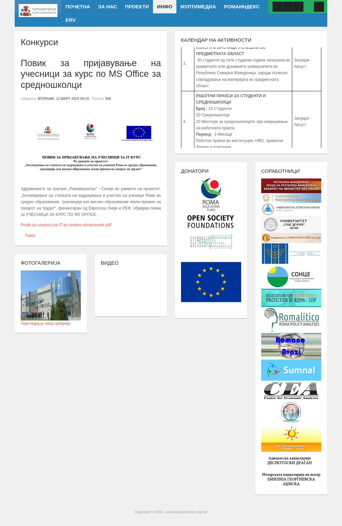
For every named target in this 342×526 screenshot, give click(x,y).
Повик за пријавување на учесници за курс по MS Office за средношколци (91, 74)
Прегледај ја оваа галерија (51, 321)
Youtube (288, 7)
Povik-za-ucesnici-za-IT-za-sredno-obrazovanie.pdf (66, 225)
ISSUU (298, 7)
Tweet (30, 235)
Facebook (278, 7)
